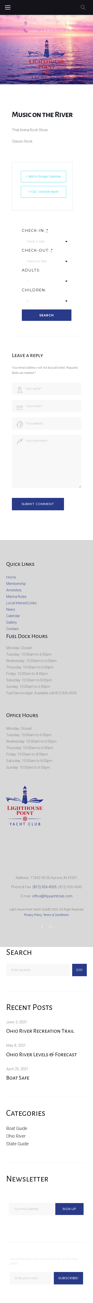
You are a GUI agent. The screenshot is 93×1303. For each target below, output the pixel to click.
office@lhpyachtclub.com (52, 896)
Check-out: (37, 250)
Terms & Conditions (56, 915)
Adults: (31, 270)
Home (11, 577)
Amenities (14, 590)
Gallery (11, 622)
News (10, 609)
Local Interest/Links (21, 603)
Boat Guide (16, 1128)
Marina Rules (16, 597)
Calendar (13, 616)
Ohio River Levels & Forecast (41, 1055)
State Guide (17, 1143)
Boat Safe (17, 1078)
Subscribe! (68, 1278)
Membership (16, 584)
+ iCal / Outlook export (43, 191)
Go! (79, 970)
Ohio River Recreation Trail (40, 1031)
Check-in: (35, 230)
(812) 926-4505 (57, 30)
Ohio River (16, 1136)
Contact (12, 629)
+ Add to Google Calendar (43, 176)
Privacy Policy (33, 915)
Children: (34, 290)
